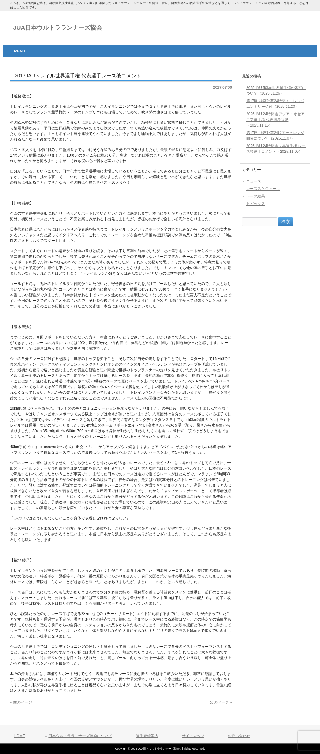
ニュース (253, 181)
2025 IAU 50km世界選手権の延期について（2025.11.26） (276, 91)
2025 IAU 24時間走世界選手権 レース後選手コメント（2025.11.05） (276, 149)
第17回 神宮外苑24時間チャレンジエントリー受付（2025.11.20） (275, 104)
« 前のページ (21, 702)
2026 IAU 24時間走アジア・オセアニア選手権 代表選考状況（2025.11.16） (275, 119)
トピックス (255, 204)
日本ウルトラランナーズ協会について (80, 736)
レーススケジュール (263, 189)
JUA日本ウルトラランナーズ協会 (57, 27)
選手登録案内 (147, 736)
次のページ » (221, 702)
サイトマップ (193, 736)
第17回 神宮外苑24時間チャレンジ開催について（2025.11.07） (275, 136)
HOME (19, 736)
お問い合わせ (239, 736)
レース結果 (255, 196)
